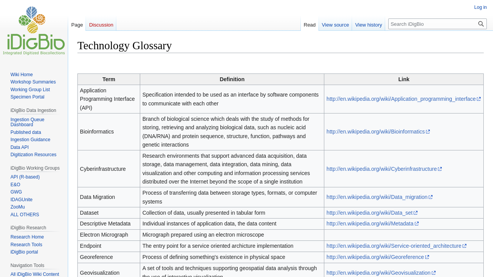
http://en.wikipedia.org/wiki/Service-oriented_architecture (394, 246)
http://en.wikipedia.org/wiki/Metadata (370, 223)
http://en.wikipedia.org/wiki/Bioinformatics (376, 131)
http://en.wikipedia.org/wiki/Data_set (370, 213)
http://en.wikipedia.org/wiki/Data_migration (377, 197)
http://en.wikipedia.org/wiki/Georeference (375, 257)
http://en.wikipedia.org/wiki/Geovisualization (379, 273)
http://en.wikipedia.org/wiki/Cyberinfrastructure (382, 169)
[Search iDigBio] (437, 23)
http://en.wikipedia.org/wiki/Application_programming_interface (401, 99)
